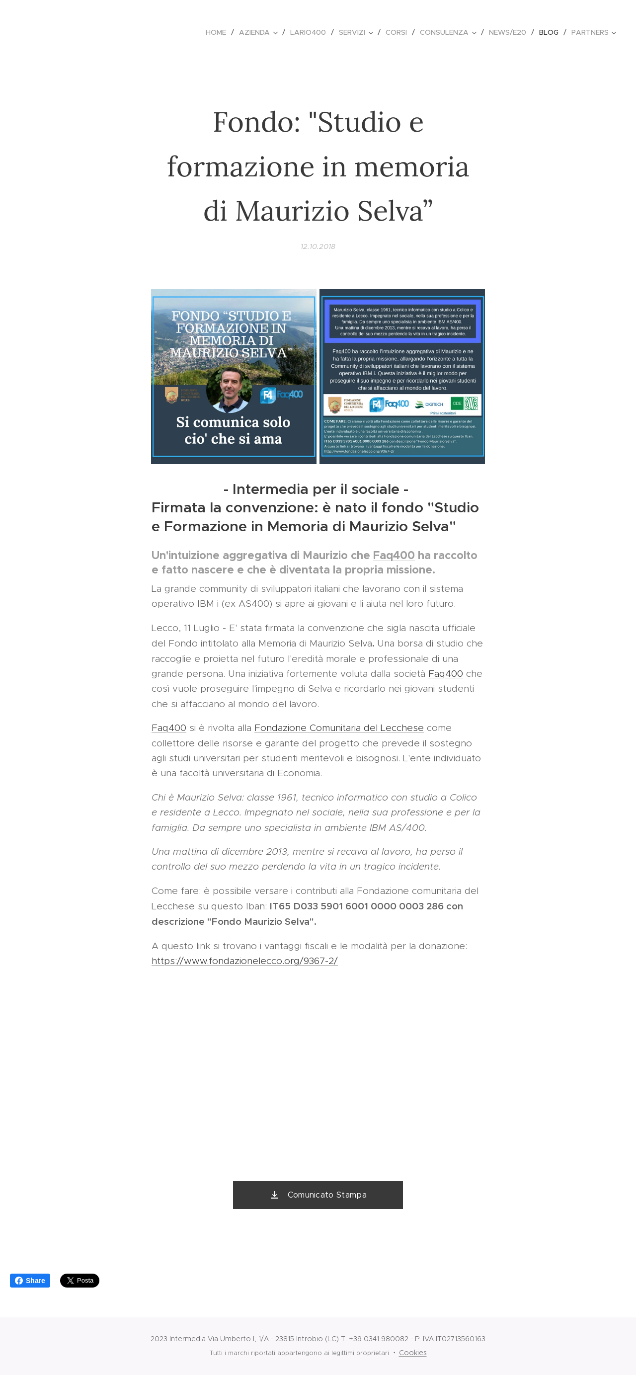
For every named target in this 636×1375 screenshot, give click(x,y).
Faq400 (394, 555)
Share (30, 1281)
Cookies (413, 1352)
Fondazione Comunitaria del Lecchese (339, 727)
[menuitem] (218, 32)
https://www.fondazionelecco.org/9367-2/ (245, 961)
